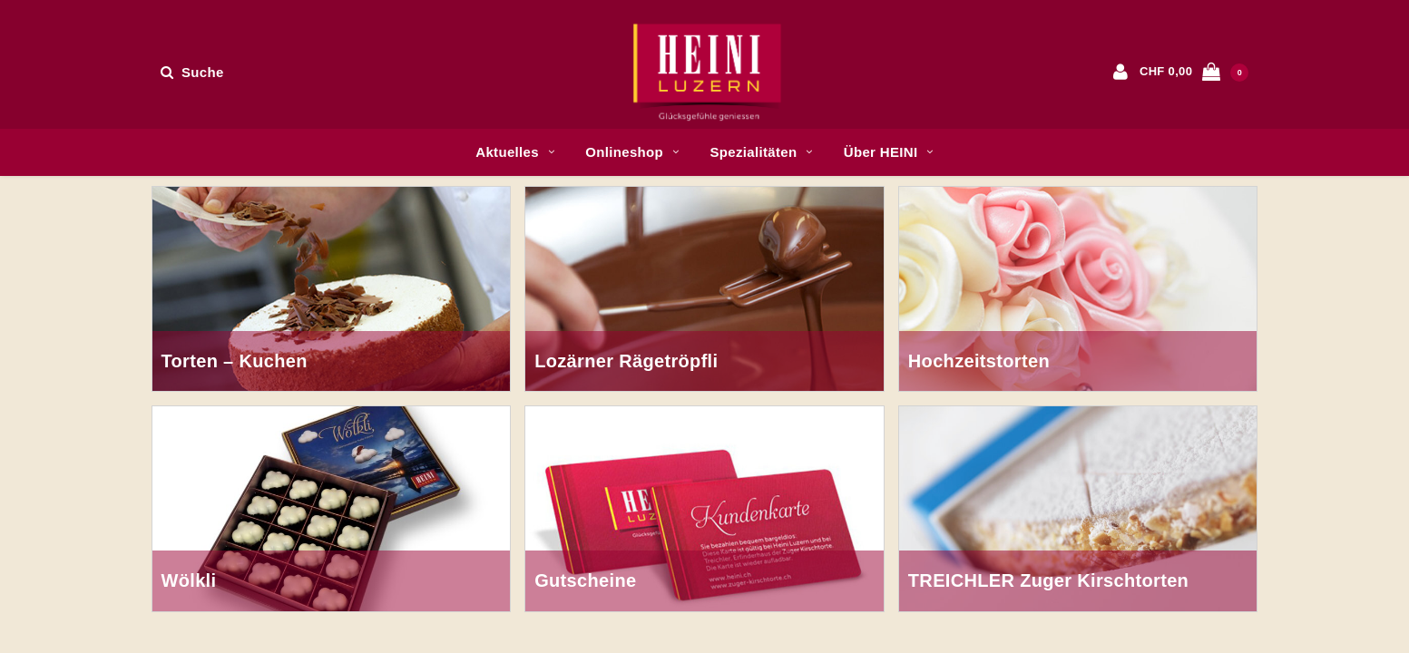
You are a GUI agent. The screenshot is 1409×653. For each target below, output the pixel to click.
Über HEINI (889, 152)
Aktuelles (514, 152)
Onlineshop (632, 152)
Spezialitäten (760, 152)
